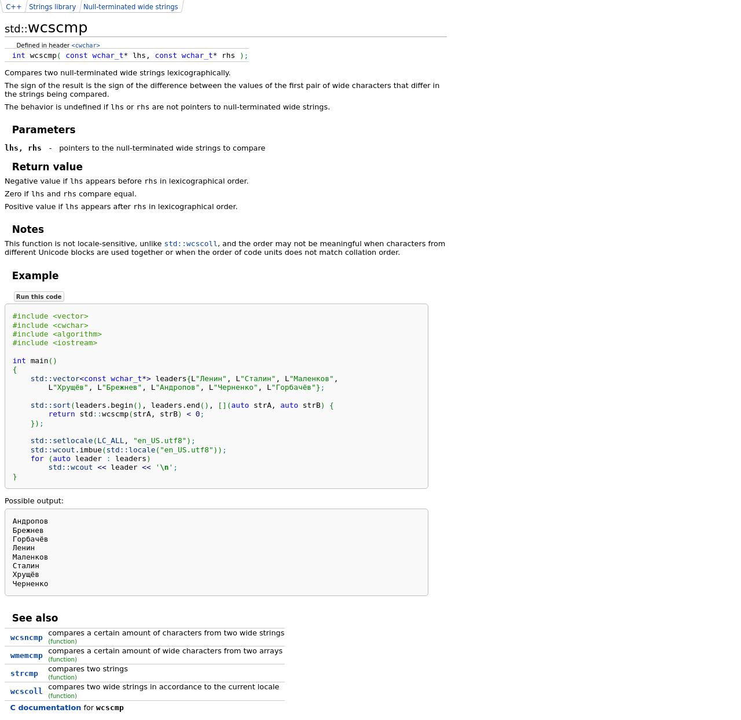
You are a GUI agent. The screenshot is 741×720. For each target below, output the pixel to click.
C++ (13, 7)
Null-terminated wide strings (130, 7)
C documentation (46, 707)
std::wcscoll (190, 243)
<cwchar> (86, 45)
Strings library (52, 7)
